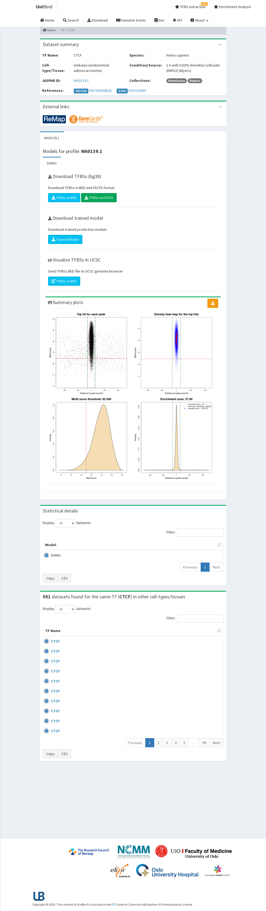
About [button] (199, 20)
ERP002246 (204, 698)
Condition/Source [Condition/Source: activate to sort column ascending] (111, 641)
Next (216, 572)
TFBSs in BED (64, 197)
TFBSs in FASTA (99, 197)
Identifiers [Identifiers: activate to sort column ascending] (205, 641)
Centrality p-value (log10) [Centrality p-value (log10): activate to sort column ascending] (202, 547)
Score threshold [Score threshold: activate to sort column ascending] (171, 547)
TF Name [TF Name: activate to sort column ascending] (50, 639)
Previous (190, 572)
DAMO (52, 163)
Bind (44, 7)
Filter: (195, 533)
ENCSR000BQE (100, 90)
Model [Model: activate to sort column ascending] (50, 550)
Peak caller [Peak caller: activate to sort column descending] (72, 547)
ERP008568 (204, 714)
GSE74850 (203, 683)
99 (204, 810)
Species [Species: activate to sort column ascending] (176, 641)
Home (49, 30)
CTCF (55, 652)
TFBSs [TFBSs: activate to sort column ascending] (145, 550)
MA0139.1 (81, 80)
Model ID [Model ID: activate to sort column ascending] (93, 547)
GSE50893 (203, 730)
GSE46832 (203, 667)
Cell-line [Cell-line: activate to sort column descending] (73, 641)
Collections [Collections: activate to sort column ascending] (148, 641)
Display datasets (67, 523)
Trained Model (65, 239)
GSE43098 (203, 652)
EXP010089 (137, 90)
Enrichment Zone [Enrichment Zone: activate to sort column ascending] (119, 547)
